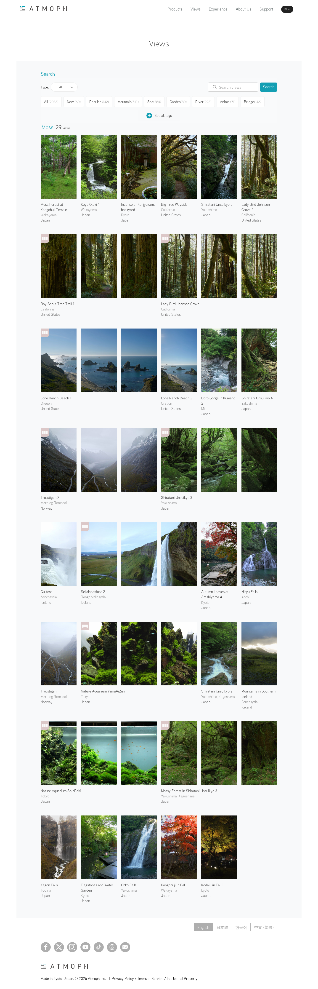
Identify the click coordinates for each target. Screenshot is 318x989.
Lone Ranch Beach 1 (56, 396)
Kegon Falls (49, 883)
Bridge (257, 101)
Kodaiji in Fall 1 (212, 883)
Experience (205, 9)
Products (161, 9)
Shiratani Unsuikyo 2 (217, 689)
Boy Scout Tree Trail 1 (57, 302)
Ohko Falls (128, 883)
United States (171, 213)
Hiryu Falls (249, 590)
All (61, 87)
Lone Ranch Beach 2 (176, 396)
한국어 (239, 925)
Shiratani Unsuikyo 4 (257, 396)
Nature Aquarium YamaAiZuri (103, 689)
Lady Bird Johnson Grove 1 (181, 302)
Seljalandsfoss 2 (93, 590)
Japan (45, 218)
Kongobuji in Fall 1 (174, 883)
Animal (231, 101)
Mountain (130, 101)
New (75, 101)
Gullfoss (46, 590)
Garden (181, 101)
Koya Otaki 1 (90, 202)
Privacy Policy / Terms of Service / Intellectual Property (154, 976)
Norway (46, 506)
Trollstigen (48, 689)
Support (253, 9)
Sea (156, 101)
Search (269, 87)
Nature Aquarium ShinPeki (61, 789)
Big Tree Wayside (174, 202)
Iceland (46, 600)
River (206, 101)
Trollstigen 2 (50, 495)
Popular (102, 101)
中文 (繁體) (263, 925)
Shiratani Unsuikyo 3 (176, 495)
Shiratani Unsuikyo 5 (217, 202)
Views (183, 9)
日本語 (219, 925)
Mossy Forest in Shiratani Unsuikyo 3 (189, 789)
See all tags (159, 114)
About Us (230, 9)
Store (279, 9)
